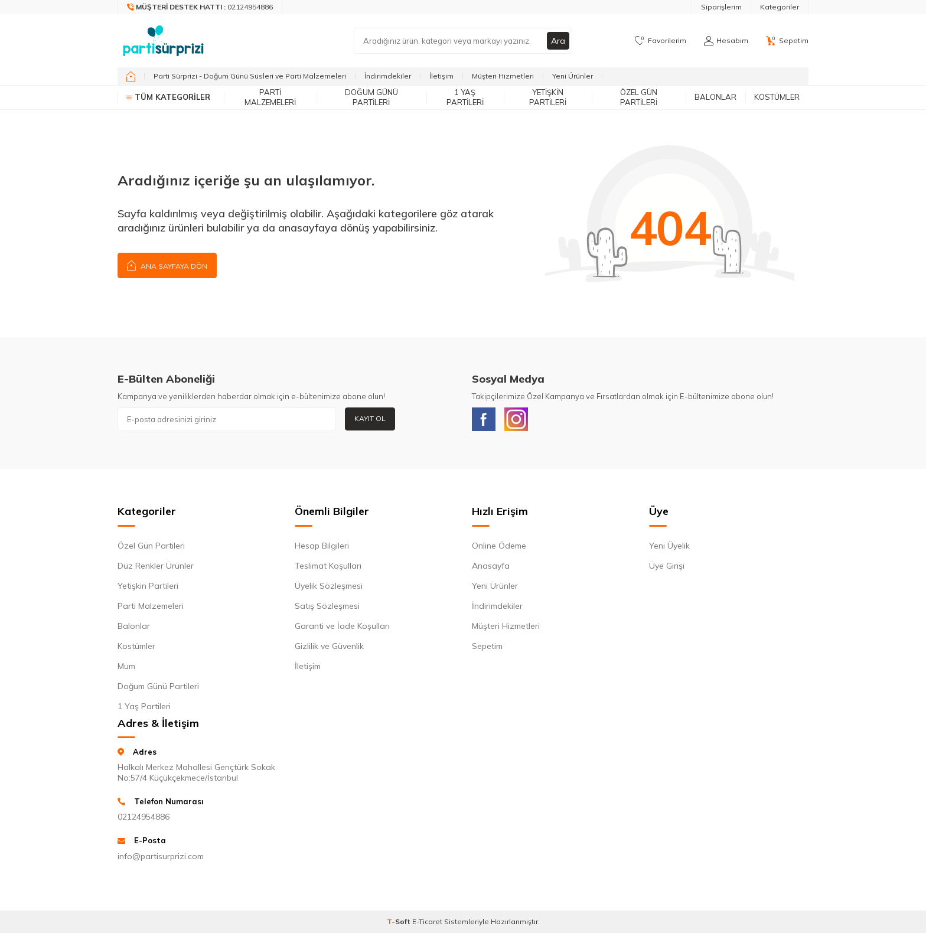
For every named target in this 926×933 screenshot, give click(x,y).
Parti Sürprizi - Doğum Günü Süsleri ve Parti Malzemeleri (250, 75)
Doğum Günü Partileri (371, 97)
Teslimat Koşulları (328, 565)
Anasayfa (491, 565)
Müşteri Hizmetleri (503, 75)
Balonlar (715, 97)
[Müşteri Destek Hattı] (200, 7)
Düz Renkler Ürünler (156, 565)
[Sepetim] (787, 40)
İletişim (441, 75)
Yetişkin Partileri (547, 97)
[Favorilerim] (660, 40)
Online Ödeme (499, 545)
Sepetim (487, 646)
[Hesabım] (726, 40)
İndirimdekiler (387, 75)
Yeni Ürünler (572, 75)
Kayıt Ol (370, 418)
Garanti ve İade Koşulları (342, 626)
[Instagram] (516, 419)
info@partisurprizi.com (161, 856)
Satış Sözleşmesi (327, 606)
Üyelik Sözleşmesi (329, 585)
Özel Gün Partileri (638, 97)
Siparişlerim (721, 6)
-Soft (399, 921)
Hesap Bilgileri (322, 545)
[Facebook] (483, 419)
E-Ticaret (427, 921)
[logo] (163, 40)
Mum (126, 666)
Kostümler (777, 97)
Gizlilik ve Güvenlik (329, 646)
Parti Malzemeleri (270, 97)
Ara (558, 40)
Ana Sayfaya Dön (167, 265)
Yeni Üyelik (669, 545)
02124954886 (143, 816)
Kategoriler (779, 6)
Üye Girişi (666, 565)
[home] (131, 76)
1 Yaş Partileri (465, 97)
